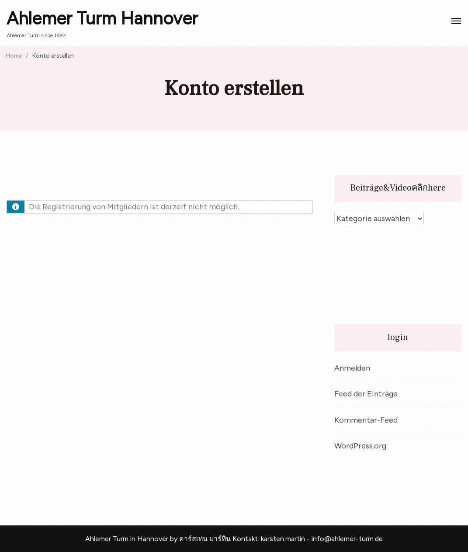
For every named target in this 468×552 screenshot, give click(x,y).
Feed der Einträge (366, 394)
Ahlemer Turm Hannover (102, 18)
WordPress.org (360, 446)
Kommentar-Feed (366, 420)
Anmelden (352, 368)
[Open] (456, 21)
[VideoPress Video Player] (397, 274)
